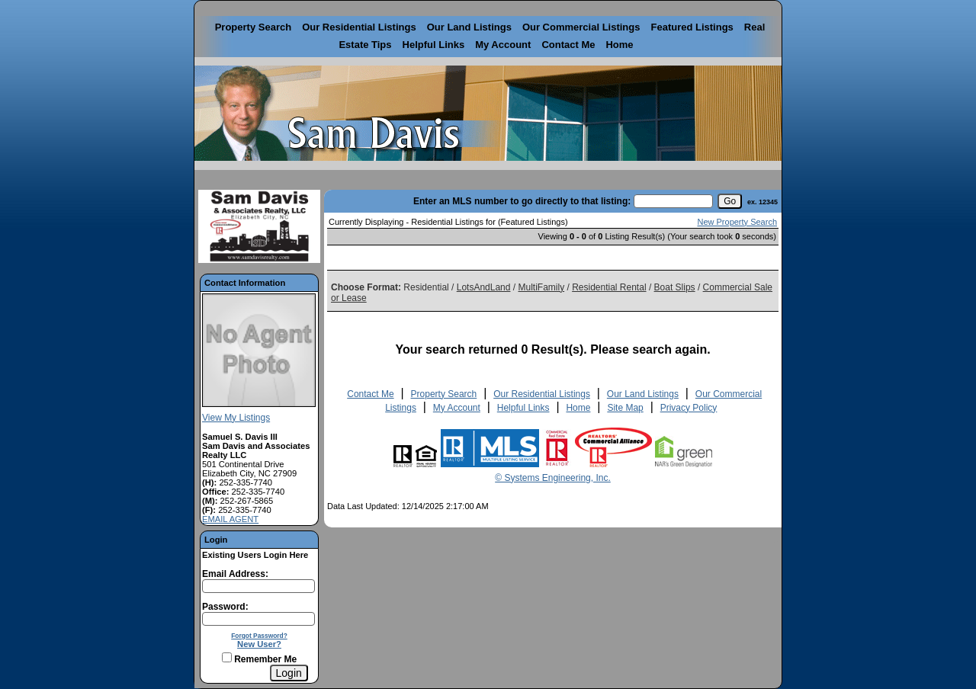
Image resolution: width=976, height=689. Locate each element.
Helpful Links (434, 44)
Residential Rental (609, 287)
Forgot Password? (259, 635)
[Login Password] (258, 619)
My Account (503, 44)
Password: (225, 606)
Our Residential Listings (359, 27)
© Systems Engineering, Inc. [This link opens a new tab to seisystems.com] (553, 478)
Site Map (625, 407)
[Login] (289, 673)
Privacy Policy (689, 407)
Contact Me (568, 44)
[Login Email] (258, 586)
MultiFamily (541, 287)
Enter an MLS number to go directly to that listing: (522, 201)
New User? (259, 644)
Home (619, 44)
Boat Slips (674, 287)
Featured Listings (691, 27)
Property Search (253, 27)
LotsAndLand (484, 287)
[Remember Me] (227, 657)
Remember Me (259, 659)
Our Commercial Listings (581, 27)
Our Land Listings (469, 27)
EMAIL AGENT (230, 519)
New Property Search (737, 221)
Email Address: (235, 574)
